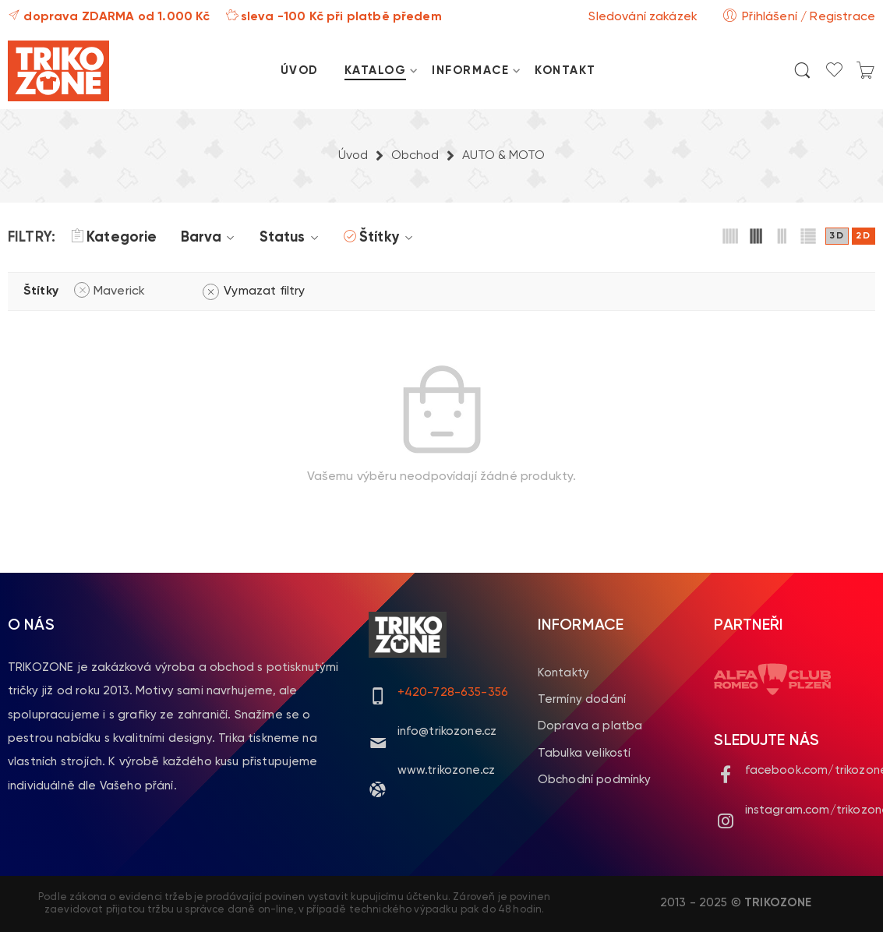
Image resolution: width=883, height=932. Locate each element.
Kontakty (563, 673)
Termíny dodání (582, 699)
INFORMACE (470, 71)
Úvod (353, 156)
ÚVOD (300, 70)
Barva (210, 238)
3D (837, 236)
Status (291, 238)
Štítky (388, 238)
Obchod (415, 156)
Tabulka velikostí (584, 753)
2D (863, 236)
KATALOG (375, 71)
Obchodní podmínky (595, 779)
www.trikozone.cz (446, 770)
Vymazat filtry (264, 291)
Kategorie (114, 238)
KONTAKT (565, 70)
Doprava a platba (590, 726)
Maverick (119, 291)
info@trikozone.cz (447, 731)
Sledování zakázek (643, 17)
